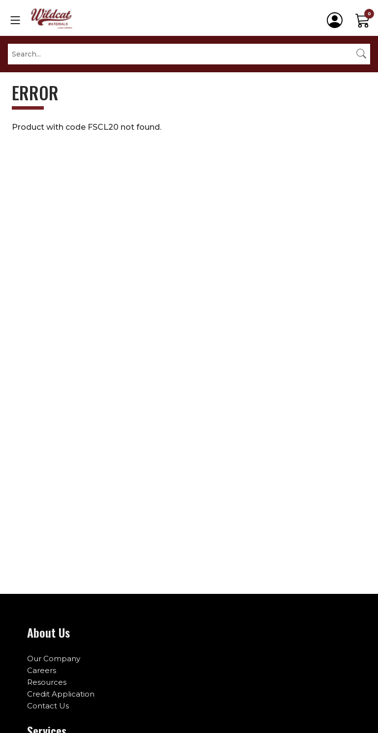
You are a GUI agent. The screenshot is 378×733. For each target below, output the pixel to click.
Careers (41, 670)
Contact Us (48, 705)
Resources (46, 682)
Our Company (53, 658)
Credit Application (60, 694)
